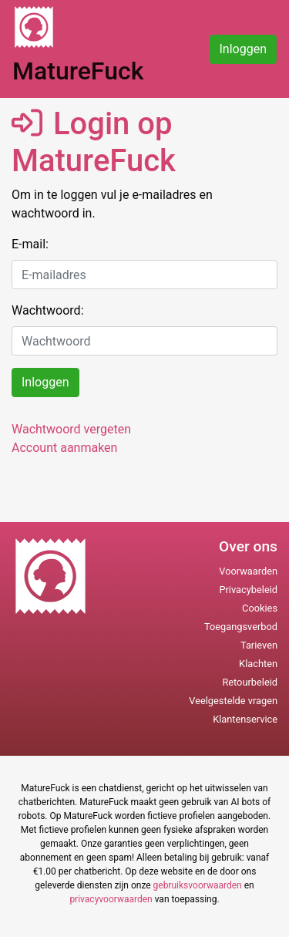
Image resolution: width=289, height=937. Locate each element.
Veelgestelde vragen (233, 700)
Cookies (259, 608)
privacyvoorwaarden (110, 899)
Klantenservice (245, 719)
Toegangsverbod (240, 626)
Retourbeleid (249, 682)
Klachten (258, 663)
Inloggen (243, 49)
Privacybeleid (248, 589)
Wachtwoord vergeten (71, 429)
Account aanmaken (64, 447)
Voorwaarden (248, 571)
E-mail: (30, 244)
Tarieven (258, 645)
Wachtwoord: (48, 310)
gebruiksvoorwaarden (197, 885)
